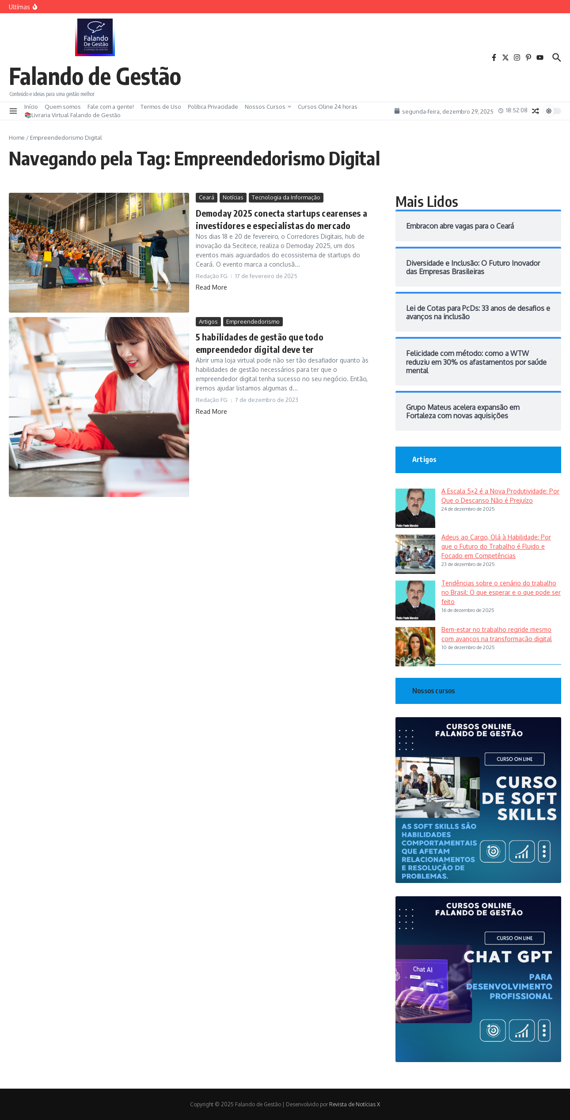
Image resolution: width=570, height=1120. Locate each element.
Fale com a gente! (110, 106)
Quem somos (63, 106)
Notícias (233, 197)
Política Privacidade (213, 106)
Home (17, 137)
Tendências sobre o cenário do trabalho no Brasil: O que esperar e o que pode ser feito (501, 592)
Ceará (206, 197)
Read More (211, 287)
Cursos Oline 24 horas (327, 106)
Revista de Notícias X (354, 1104)
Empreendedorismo (253, 321)
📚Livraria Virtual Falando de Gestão (72, 114)
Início (31, 106)
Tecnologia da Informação (286, 197)
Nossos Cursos (268, 106)
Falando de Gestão (95, 75)
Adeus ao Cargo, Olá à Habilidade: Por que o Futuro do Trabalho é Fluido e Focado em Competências (496, 546)
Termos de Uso (161, 106)
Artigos (208, 321)
